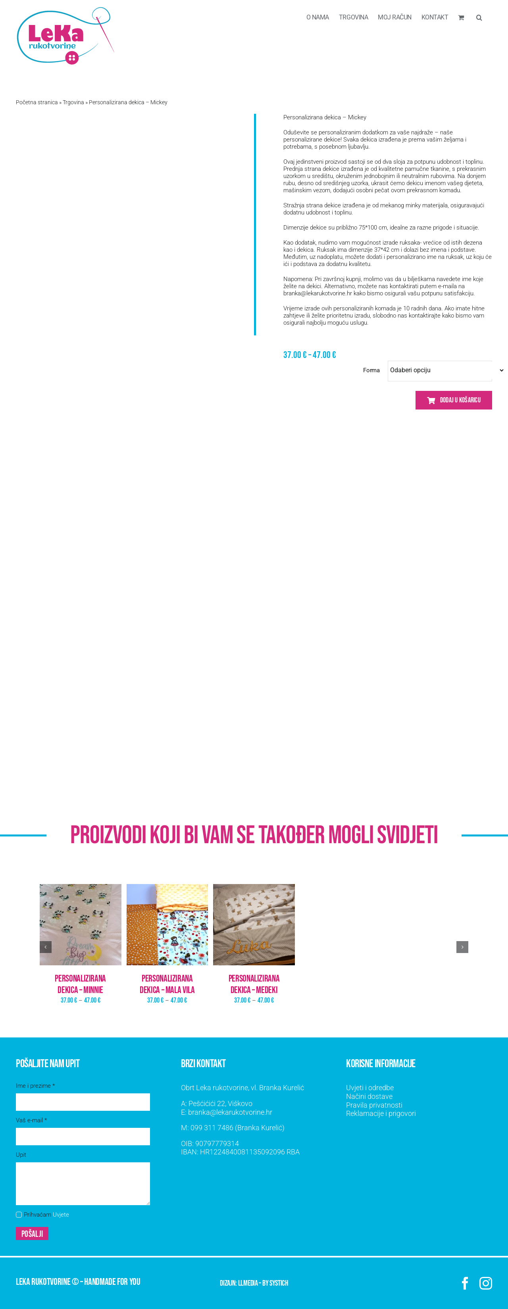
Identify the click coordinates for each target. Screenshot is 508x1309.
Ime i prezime (35, 1085)
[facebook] (465, 1283)
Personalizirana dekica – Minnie (80, 984)
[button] (479, 16)
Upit (21, 1154)
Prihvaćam (46, 1214)
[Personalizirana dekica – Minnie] (80, 925)
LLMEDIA (248, 1283)
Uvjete (61, 1214)
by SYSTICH (275, 1283)
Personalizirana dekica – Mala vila (167, 984)
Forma (371, 370)
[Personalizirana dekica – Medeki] (254, 925)
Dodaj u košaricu (454, 400)
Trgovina (73, 102)
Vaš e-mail (31, 1120)
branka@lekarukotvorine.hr (317, 293)
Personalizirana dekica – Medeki (254, 984)
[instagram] (485, 1283)
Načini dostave (369, 1096)
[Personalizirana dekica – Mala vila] (167, 925)
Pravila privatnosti (374, 1105)
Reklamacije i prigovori (381, 1113)
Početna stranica (37, 102)
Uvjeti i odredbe (370, 1087)
